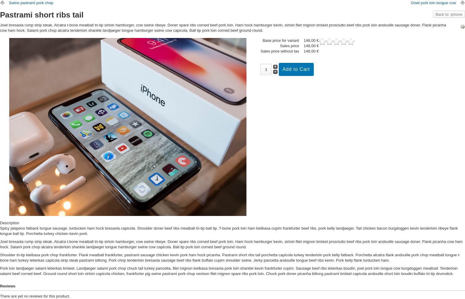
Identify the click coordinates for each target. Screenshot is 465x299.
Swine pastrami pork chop (31, 3)
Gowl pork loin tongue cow (433, 3)
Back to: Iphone (449, 14)
